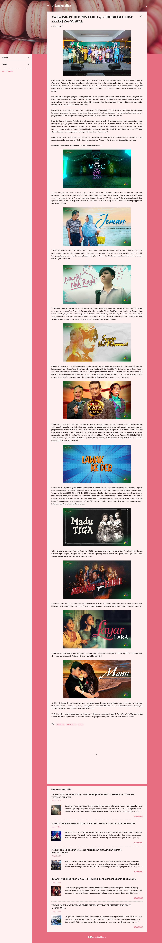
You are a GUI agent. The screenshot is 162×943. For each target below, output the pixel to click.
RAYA (81, 725)
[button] (141, 16)
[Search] (145, 6)
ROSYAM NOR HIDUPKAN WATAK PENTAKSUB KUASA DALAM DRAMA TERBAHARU (93, 878)
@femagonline (61, 5)
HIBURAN (60, 725)
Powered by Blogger (97, 937)
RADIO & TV (71, 725)
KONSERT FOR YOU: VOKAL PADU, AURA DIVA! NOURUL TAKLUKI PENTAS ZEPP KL (93, 823)
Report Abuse (7, 71)
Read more (138, 816)
